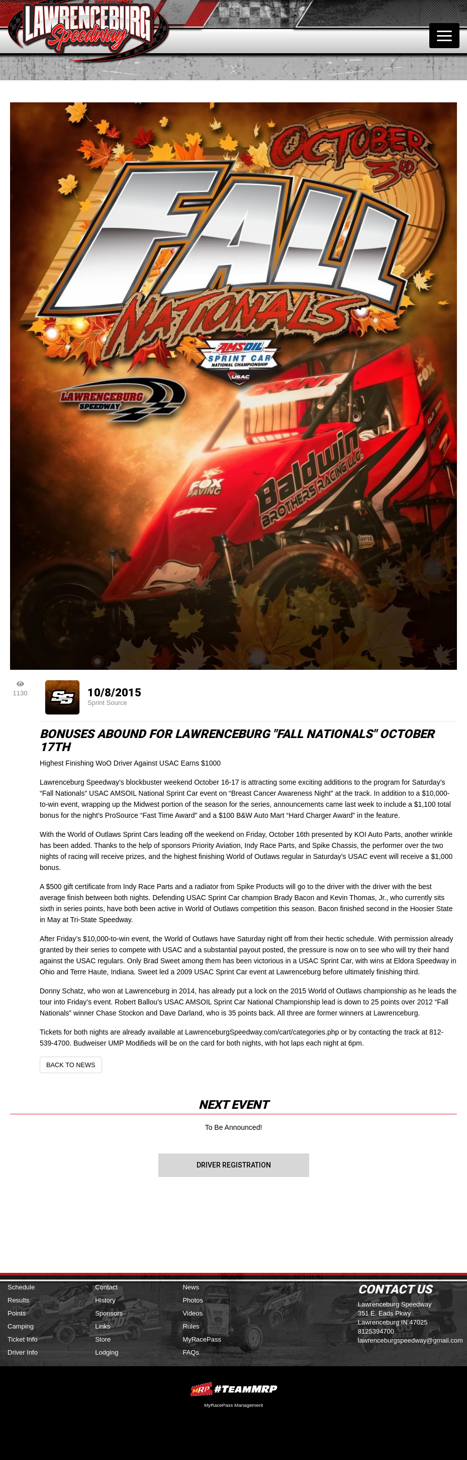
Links (102, 1326)
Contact (106, 1287)
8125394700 (376, 1331)
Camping (21, 1326)
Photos (192, 1300)
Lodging (106, 1352)
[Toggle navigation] (444, 35)
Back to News (71, 1065)
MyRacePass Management (233, 1405)
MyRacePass (201, 1339)
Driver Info (23, 1352)
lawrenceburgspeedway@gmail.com (410, 1340)
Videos (192, 1313)
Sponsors (109, 1313)
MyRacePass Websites (234, 1389)
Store (103, 1339)
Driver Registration (234, 1165)
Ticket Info (22, 1339)
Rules (190, 1326)
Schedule (21, 1287)
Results (18, 1300)
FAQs (190, 1352)
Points (17, 1313)
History (105, 1300)
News (190, 1287)
